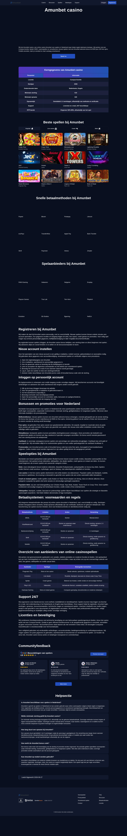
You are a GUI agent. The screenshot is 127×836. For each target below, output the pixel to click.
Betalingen (68, 2)
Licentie (101, 823)
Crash (75, 148)
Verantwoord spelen (83, 820)
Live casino (52, 148)
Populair (29, 148)
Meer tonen (63, 704)
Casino (44, 2)
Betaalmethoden (103, 820)
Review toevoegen (98, 674)
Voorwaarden (81, 815)
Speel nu (63, 76)
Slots (97, 148)
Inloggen (103, 2)
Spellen (60, 2)
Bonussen (52, 2)
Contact (80, 823)
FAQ (100, 815)
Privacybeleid (82, 817)
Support (77, 2)
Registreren (112, 2)
